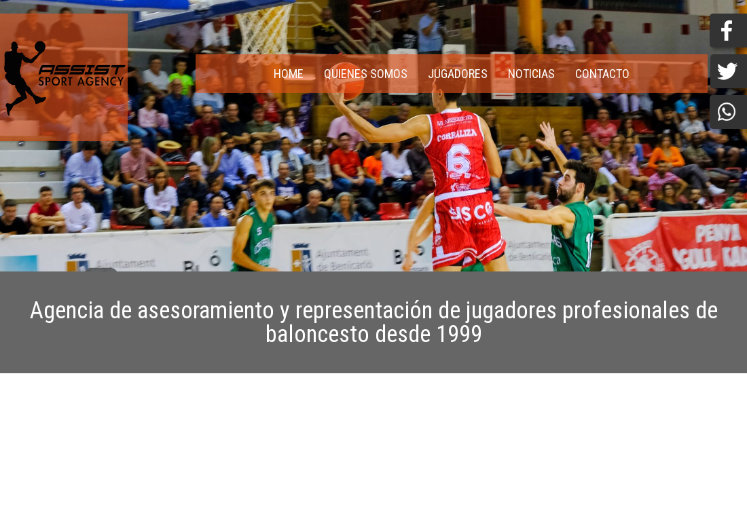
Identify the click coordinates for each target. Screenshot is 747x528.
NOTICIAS (531, 74)
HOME (289, 74)
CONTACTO (602, 74)
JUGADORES (458, 74)
